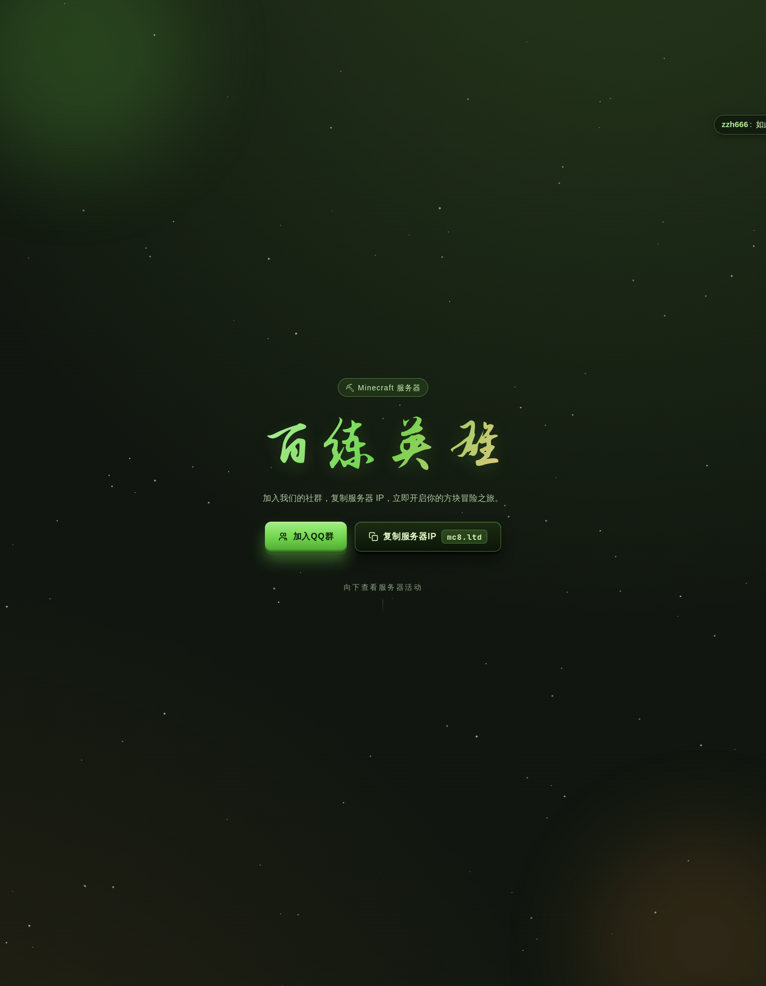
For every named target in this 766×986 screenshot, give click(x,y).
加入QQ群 (306, 536)
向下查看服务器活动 (383, 587)
